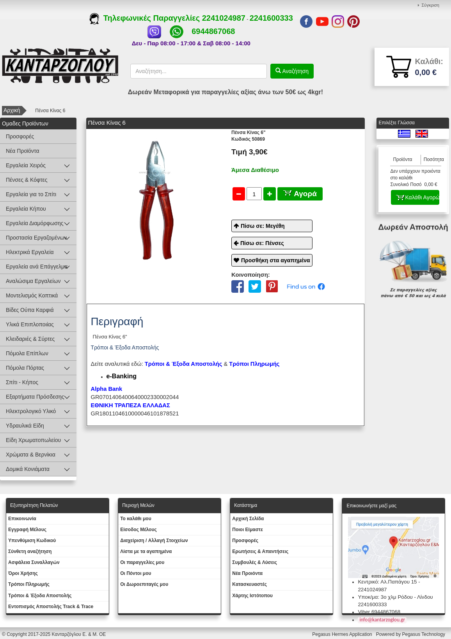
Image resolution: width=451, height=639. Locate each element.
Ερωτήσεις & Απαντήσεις (260, 551)
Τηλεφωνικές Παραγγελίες (145, 18)
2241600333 (271, 18)
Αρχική (12, 110)
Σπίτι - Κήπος (22, 382)
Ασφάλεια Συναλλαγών (34, 562)
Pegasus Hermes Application (342, 634)
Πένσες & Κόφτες (26, 180)
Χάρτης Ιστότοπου (252, 595)
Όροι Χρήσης (23, 573)
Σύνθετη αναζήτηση (29, 551)
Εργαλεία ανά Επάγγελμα (36, 266)
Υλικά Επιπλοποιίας (30, 324)
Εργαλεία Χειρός (26, 165)
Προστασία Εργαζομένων (36, 237)
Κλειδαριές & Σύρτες (30, 339)
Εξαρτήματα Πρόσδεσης (35, 397)
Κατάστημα (245, 505)
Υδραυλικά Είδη (25, 425)
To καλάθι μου (135, 518)
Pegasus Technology (424, 634)
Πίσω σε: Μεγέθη (263, 226)
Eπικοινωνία (22, 518)
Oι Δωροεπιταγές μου (144, 584)
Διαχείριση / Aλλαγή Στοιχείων (154, 540)
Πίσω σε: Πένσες (262, 243)
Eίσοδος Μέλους (138, 529)
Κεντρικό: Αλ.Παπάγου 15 (387, 582)
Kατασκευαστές (249, 584)
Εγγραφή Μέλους (27, 529)
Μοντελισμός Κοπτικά (32, 295)
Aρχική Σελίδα (248, 518)
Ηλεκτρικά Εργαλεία (30, 252)
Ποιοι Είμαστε (247, 529)
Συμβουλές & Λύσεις (254, 562)
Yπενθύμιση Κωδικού (32, 540)
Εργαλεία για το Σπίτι (31, 194)
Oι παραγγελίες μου (142, 562)
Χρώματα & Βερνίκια (30, 454)
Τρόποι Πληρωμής (254, 364)
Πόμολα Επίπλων (27, 353)
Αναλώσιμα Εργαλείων (33, 281)
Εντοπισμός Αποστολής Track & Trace (50, 606)
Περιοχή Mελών (138, 505)
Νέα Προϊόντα (22, 151)
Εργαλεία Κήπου (26, 209)
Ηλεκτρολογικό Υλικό (31, 411)
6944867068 (213, 31)
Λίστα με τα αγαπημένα (146, 551)
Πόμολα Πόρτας (25, 368)
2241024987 (223, 18)
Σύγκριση (430, 5)
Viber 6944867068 (379, 612)
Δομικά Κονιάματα (28, 469)
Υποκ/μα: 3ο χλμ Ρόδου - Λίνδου (395, 597)
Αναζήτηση (295, 71)
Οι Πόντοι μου (135, 573)
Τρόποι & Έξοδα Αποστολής (40, 595)
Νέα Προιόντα (247, 573)
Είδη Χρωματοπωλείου (33, 440)
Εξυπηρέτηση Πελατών (34, 505)
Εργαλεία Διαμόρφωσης (35, 223)
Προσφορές (20, 136)
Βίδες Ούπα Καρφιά (30, 310)
